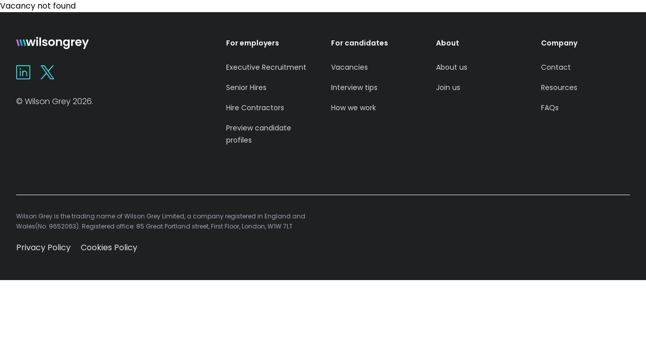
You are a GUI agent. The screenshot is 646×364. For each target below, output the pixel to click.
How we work (353, 108)
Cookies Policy (109, 247)
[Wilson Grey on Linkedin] (23, 72)
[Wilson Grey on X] (47, 72)
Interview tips (354, 87)
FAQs (550, 108)
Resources (559, 87)
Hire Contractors (255, 108)
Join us (448, 87)
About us (451, 67)
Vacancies (349, 67)
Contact (556, 67)
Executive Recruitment (266, 67)
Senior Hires (246, 87)
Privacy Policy (43, 247)
